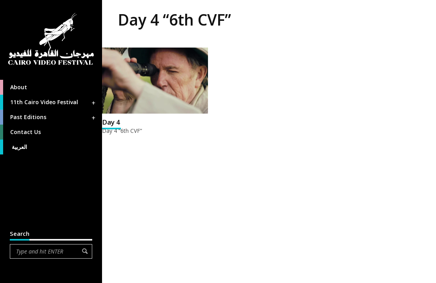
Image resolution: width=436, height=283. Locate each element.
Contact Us (20, 132)
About (13, 87)
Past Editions (48, 117)
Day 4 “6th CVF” (122, 130)
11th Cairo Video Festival (48, 102)
